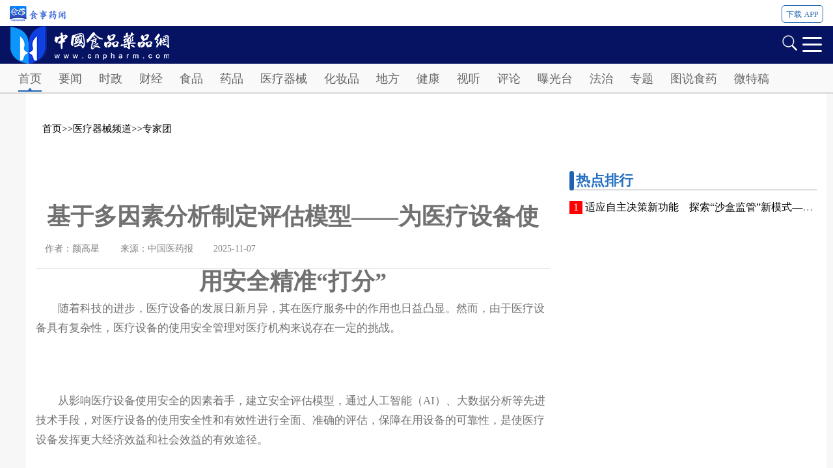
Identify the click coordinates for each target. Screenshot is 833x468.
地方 (388, 78)
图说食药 (693, 78)
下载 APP (802, 14)
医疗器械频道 (102, 129)
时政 (110, 78)
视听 (468, 78)
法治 (601, 78)
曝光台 (555, 78)
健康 (428, 78)
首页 (30, 78)
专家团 (157, 129)
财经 (151, 78)
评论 (509, 78)
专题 (641, 78)
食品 (191, 78)
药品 (231, 78)
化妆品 (341, 78)
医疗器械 (283, 78)
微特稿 (751, 78)
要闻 (70, 78)
